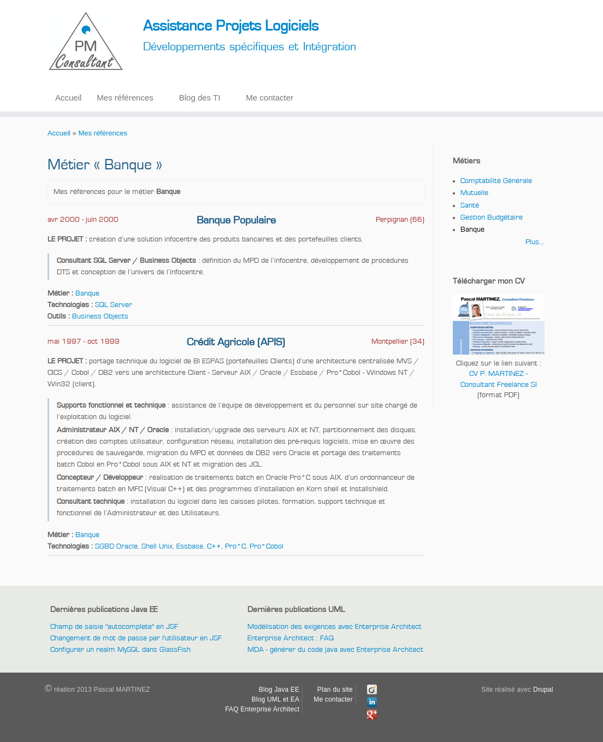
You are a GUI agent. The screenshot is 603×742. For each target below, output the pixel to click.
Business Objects (100, 316)
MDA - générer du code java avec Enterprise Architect (335, 649)
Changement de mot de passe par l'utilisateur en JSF (136, 638)
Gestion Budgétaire (491, 217)
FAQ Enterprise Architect (262, 709)
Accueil (68, 97)
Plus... (534, 242)
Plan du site (335, 689)
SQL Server (113, 305)
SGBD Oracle (116, 546)
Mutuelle (474, 193)
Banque (87, 293)
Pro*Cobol (266, 546)
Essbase (189, 546)
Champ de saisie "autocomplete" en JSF (114, 627)
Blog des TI (200, 97)
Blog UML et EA (276, 699)
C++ (214, 546)
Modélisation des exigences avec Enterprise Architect (334, 627)
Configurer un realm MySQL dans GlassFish (120, 649)
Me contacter (269, 97)
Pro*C (235, 546)
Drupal (543, 689)
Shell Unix (157, 546)
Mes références (125, 97)
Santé (469, 205)
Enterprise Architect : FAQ (290, 638)
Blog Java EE (279, 689)
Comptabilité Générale (496, 181)
